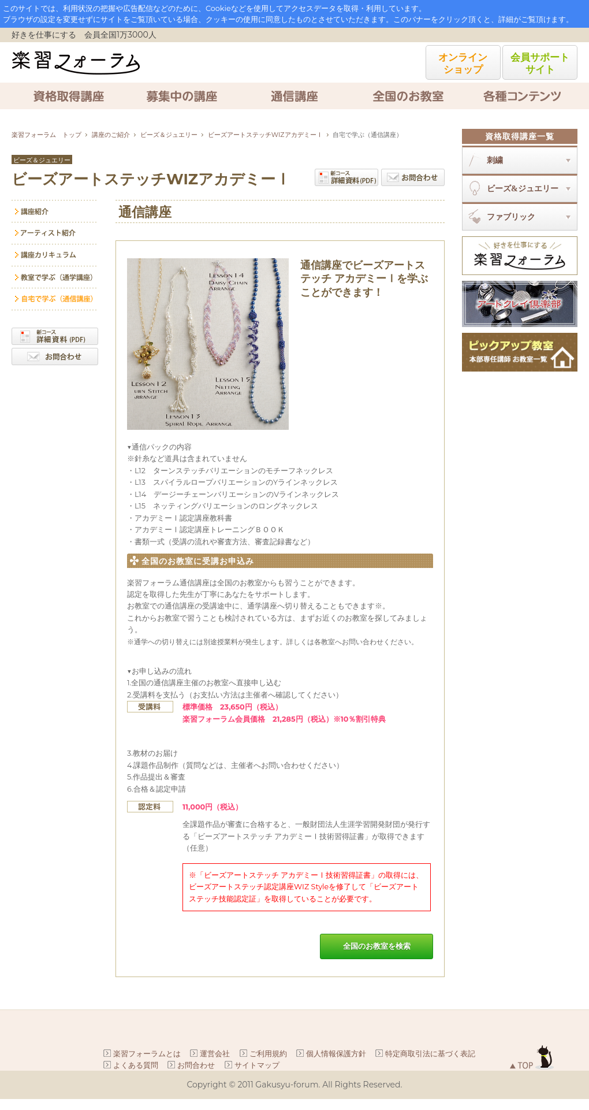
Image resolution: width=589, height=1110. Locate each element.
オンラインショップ (462, 63)
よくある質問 (135, 1065)
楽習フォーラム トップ (46, 135)
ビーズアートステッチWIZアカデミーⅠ (265, 135)
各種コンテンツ (520, 96)
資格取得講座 (68, 96)
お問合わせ (413, 177)
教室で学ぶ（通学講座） (55, 277)
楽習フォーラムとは (147, 1053)
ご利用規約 (268, 1053)
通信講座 (294, 96)
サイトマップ (256, 1065)
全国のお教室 (407, 96)
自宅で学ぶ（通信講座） (55, 299)
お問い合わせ (55, 356)
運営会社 (215, 1053)
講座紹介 (55, 211)
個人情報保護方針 (336, 1053)
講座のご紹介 (111, 135)
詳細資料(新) (346, 177)
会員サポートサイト (539, 63)
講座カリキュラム (55, 255)
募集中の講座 (181, 96)
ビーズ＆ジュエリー (168, 135)
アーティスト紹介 (55, 233)
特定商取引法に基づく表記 (430, 1053)
